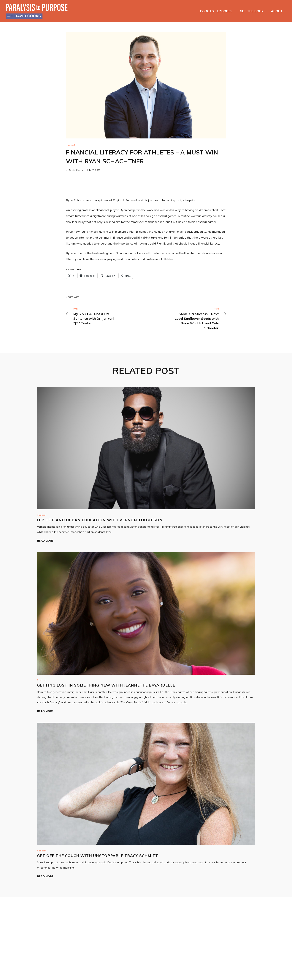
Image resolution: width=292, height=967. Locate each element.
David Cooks (76, 170)
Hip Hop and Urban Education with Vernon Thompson (100, 520)
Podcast (70, 144)
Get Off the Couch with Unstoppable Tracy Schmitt (97, 855)
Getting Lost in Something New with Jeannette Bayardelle (106, 685)
